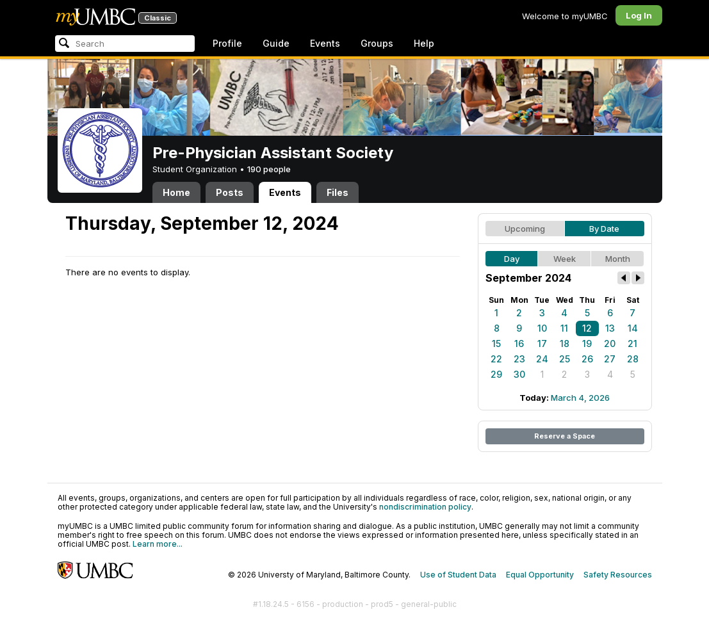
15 (496, 343)
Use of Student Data (458, 574)
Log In (639, 15)
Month (617, 259)
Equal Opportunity (540, 574)
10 (542, 328)
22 (496, 358)
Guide (276, 43)
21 (632, 343)
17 (542, 343)
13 (610, 328)
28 (633, 358)
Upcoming (525, 228)
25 (564, 358)
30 (519, 374)
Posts (229, 192)
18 (564, 343)
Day (511, 259)
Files (337, 192)
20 (609, 343)
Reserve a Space (564, 436)
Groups (377, 43)
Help (424, 43)
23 (519, 358)
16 (519, 343)
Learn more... (158, 544)
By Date (604, 228)
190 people (269, 169)
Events (325, 43)
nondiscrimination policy (425, 507)
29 (496, 374)
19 (587, 343)
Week (564, 259)
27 (609, 358)
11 (564, 328)
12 (587, 328)
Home (176, 192)
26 (587, 358)
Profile (227, 43)
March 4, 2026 (580, 397)
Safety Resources (617, 574)
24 (542, 358)
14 (633, 328)
